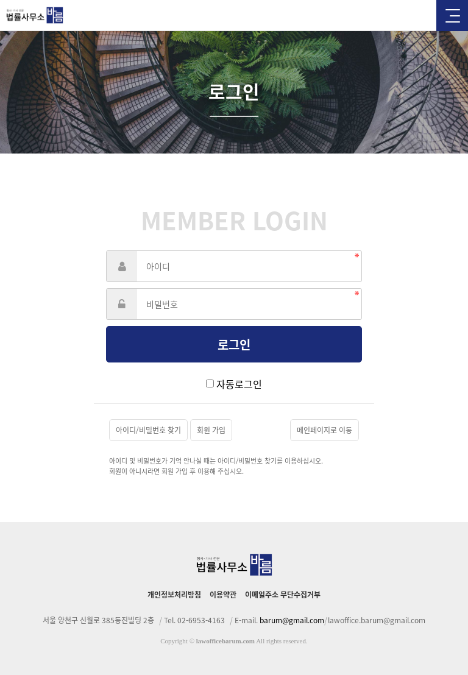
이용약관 (223, 594)
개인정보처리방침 (174, 594)
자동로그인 (239, 383)
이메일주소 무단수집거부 (283, 594)
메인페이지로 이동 (324, 430)
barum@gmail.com (292, 620)
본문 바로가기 (0, 0)
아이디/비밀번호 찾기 (148, 430)
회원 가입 (211, 430)
